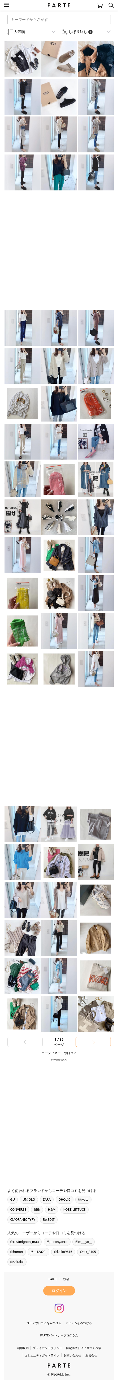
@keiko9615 (63, 1252)
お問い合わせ (72, 1355)
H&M (52, 1209)
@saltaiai (17, 1262)
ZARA (47, 1199)
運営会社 (91, 1355)
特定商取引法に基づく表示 (83, 1348)
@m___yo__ (83, 1241)
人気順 (19, 31)
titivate (83, 1199)
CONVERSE (18, 1209)
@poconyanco (57, 1241)
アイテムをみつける (78, 1323)
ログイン (59, 1290)
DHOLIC (65, 1199)
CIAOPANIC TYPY (22, 1219)
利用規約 (23, 1348)
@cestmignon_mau (24, 1241)
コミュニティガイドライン (41, 1355)
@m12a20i (38, 1252)
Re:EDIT (49, 1219)
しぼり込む (81, 31)
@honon (16, 1252)
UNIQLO (29, 1199)
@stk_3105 (88, 1252)
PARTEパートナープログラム (59, 1335)
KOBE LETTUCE (74, 1209)
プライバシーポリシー (47, 1348)
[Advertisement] (59, 251)
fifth (37, 1209)
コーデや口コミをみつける (43, 1323)
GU (12, 1199)
